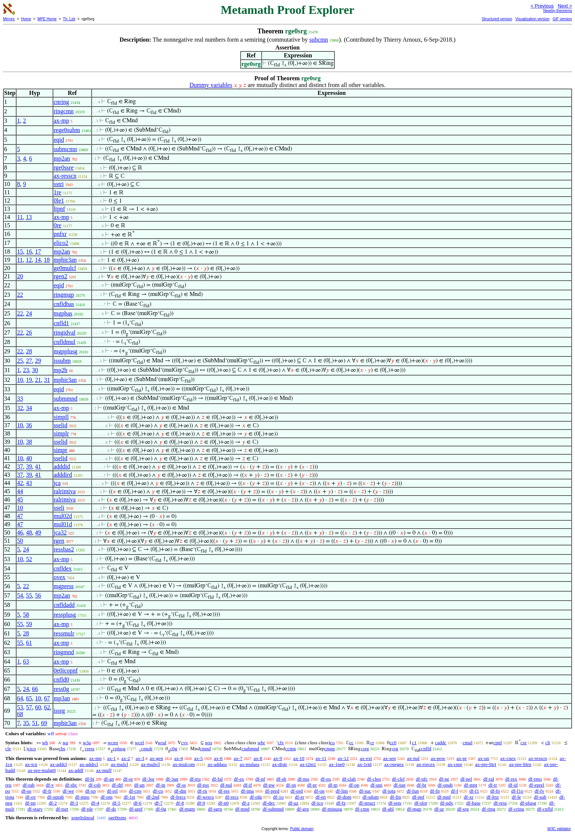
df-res (224, 791)
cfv (281, 742)
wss (208, 742)
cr (372, 742)
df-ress (500, 803)
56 (38, 595)
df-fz (341, 803)
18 (47, 260)
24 (29, 313)
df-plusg (528, 803)
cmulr (146, 748)
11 (20, 217)
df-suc (365, 791)
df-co (158, 791)
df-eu (326, 779)
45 (20, 499)
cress (90, 748)
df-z (246, 803)
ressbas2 (64, 549)
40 (29, 458)
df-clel (398, 779)
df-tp (332, 785)
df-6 (137, 803)
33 (20, 398)
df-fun (412, 791)
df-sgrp (215, 809)
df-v (50, 785)
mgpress (64, 586)
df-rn (202, 791)
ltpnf (59, 209)
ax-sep (389, 758)
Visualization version (532, 19)
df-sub (540, 797)
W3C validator (559, 829)
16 (29, 251)
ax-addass (217, 764)
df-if (247, 785)
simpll (61, 417)
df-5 (116, 803)
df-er (299, 797)
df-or (128, 779)
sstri (59, 184)
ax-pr (461, 758)
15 (20, 251)
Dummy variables (211, 85)
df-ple (87, 809)
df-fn (435, 791)
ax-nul (413, 758)
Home (26, 19)
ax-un (483, 758)
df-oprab (55, 797)
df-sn (291, 785)
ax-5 (198, 758)
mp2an (62, 158)
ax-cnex (508, 758)
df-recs (232, 797)
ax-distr (279, 764)
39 (29, 466)
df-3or (148, 779)
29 (38, 360)
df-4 (95, 803)
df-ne (444, 779)
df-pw (269, 785)
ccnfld (425, 748)
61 (29, 643)
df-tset (62, 809)
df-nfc (422, 779)
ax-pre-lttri (485, 764)
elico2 (61, 243)
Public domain (302, 829)
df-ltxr (492, 797)
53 (20, 707)
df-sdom (371, 797)
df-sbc (71, 785)
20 (20, 276)
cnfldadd (64, 605)
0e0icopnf (66, 670)
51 (35, 723)
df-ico (317, 803)
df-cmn (362, 809)
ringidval (64, 332)
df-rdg (256, 797)
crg (395, 748)
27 (29, 360)
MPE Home (47, 19)
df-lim (342, 791)
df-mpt (470, 785)
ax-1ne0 (337, 764)
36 (29, 425)
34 (29, 408)
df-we (68, 791)
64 (20, 698)
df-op (354, 785)
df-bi (89, 779)
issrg (59, 710)
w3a (87, 742)
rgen (59, 541)
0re (57, 225)
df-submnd (272, 809)
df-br (421, 785)
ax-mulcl (119, 764)
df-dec (269, 803)
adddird (63, 475)
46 (20, 532)
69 (44, 723)
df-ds (111, 809)
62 (47, 707)
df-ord (297, 791)
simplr (61, 433)
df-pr (312, 785)
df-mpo (82, 797)
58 (26, 614)
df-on (319, 791)
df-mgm (187, 809)
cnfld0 (61, 679)
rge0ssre (64, 167)
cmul (468, 742)
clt (547, 742)
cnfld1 (61, 323)
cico (32, 748)
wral (162, 742)
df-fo (495, 791)
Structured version (497, 19)
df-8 (180, 803)
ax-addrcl (89, 764)
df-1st (129, 797)
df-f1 (474, 791)
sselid (60, 425)
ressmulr (64, 633)
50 (20, 541)
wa (65, 742)
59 (29, 624)
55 (29, 595)
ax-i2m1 (308, 764)
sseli (59, 508)
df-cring (516, 809)
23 (26, 370)
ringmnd (64, 652)
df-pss (203, 785)
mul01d (63, 524)
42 (20, 483)
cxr (524, 742)
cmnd (205, 748)
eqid (59, 140)
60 (38, 707)
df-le (516, 797)
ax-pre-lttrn (520, 764)
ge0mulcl (65, 268)
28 (29, 351)
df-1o (278, 797)
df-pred (272, 791)
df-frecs (177, 797)
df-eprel (536, 785)
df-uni (376, 785)
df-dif (117, 785)
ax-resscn (65, 176)
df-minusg (332, 809)
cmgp (329, 748)
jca (57, 483)
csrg (365, 748)
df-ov (31, 797)
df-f (454, 791)
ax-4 (178, 758)
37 (20, 466)
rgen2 (60, 276)
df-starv (34, 809)
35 (26, 723)
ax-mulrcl (150, 764)
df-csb (95, 785)
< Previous (542, 6)
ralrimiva (65, 491)
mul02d (63, 516)
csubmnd (250, 748)
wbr (261, 742)
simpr (60, 450)
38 (29, 442)
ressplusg (65, 614)
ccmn (290, 748)
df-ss (181, 785)
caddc (440, 742)
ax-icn (31, 764)
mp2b (60, 370)
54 (20, 595)
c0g (173, 748)
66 (35, 689)
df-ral (488, 779)
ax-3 (139, 758)
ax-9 (278, 758)
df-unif (136, 809)
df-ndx (446, 803)
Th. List (69, 19)
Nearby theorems (557, 11)
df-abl (388, 809)
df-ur (439, 809)
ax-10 (298, 758)
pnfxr (60, 234)
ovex (59, 577)
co (332, 742)
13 (29, 217)
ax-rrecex (426, 764)
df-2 (53, 803)
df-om (107, 797)
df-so (26, 791)
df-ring (488, 809)
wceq (113, 742)
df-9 (201, 803)
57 (29, 707)
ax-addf (75, 770)
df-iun (400, 785)
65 (29, 698)
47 (20, 516)
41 (38, 466)
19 (29, 380)
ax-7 (238, 758)
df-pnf (418, 797)
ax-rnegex (394, 764)
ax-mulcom (184, 764)
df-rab (29, 785)
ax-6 (218, 758)
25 (20, 360)
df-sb (281, 779)
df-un (139, 785)
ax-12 (343, 758)
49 (38, 532)
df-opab (445, 785)
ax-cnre (455, 764)
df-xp (90, 791)
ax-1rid (364, 764)
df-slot (420, 803)
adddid (62, 466)
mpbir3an (65, 260)
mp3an (62, 698)
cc (351, 742)
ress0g (61, 689)
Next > (565, 6)
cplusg (119, 748)
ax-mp (61, 120)
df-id (513, 785)
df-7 (159, 803)
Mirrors (9, 19)
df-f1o (517, 791)
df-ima (247, 791)
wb (45, 742)
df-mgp (414, 809)
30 (35, 370)
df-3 (74, 803)
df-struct (367, 803)
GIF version (562, 19)
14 (38, 260)
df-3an (172, 779)
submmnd (65, 398)
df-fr (46, 791)
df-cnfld (545, 809)
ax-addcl (58, 764)
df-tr (492, 785)
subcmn (318, 39)
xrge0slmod (82, 817)
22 (20, 294)
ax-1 (111, 758)
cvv (184, 742)
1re (57, 192)
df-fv (539, 791)
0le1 (59, 200)
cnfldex (63, 568)
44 (20, 491)
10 (20, 380)
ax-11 (321, 758)
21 (38, 380)
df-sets (394, 803)
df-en (321, 797)
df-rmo (535, 779)
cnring (61, 102)
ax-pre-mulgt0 (42, 770)
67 (47, 698)
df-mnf (444, 797)
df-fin (395, 797)
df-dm (180, 791)
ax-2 (125, 758)
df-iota (389, 791)
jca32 (60, 532)
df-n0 (223, 803)
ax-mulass (250, 764)
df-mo (303, 779)
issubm (62, 360)
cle (8, 748)
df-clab (349, 779)
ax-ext (366, 758)
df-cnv (135, 791)
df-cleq (374, 779)
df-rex (511, 779)
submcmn (65, 149)
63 (26, 661)
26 (29, 332)
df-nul (226, 785)
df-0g (161, 809)
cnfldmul (64, 342)
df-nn (30, 803)
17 (38, 251)
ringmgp (64, 294)
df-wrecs (205, 797)
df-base (473, 803)
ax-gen (156, 758)
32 (20, 408)
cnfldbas (64, 304)
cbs (62, 748)
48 (29, 532)
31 (47, 380)
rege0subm (67, 130)
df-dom (344, 797)
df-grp (303, 809)
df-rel (112, 791)
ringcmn (64, 111)
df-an (109, 779)
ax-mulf (103, 770)
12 (29, 260)
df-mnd (242, 809)
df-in (160, 785)
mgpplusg (65, 351)
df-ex (239, 779)
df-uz (293, 803)
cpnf (497, 742)
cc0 (393, 742)
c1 (414, 742)
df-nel (466, 779)
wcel (139, 742)
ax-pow (437, 758)
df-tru (195, 779)
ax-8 (258, 758)
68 (20, 714)
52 (29, 559)
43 (29, 483)
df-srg (463, 809)
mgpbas (63, 313)
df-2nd (153, 797)
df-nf (260, 779)
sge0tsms (117, 817)
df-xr (469, 797)
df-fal (217, 779)
